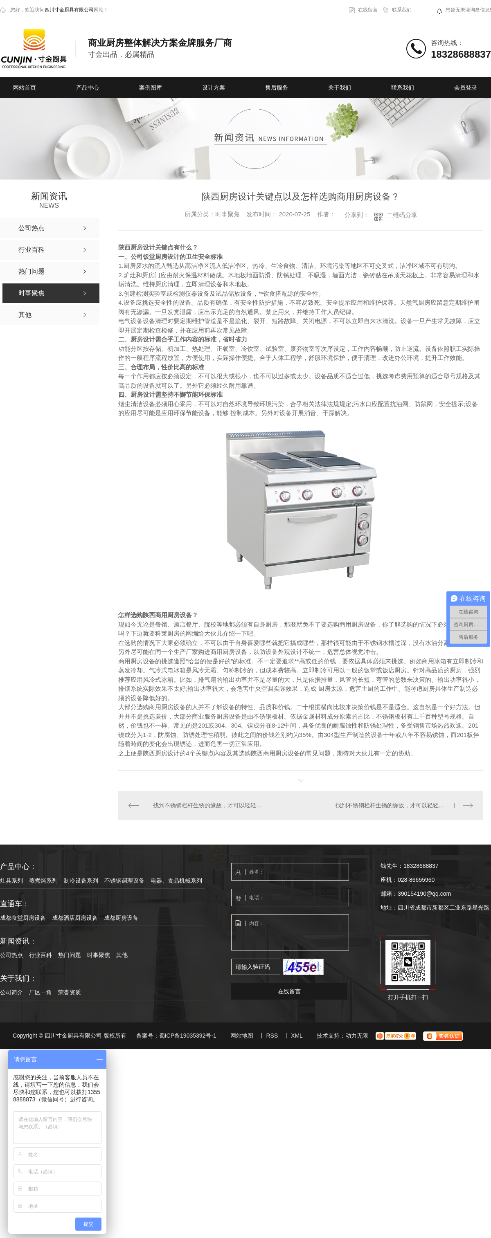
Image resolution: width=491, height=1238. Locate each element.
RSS (272, 1035)
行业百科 (40, 955)
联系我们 (402, 10)
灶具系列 (11, 880)
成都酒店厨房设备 (75, 918)
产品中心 (87, 87)
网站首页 (24, 87)
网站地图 (241, 1035)
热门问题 (69, 955)
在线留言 (368, 10)
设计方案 (213, 87)
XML (297, 1035)
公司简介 (11, 992)
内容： (290, 933)
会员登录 (465, 87)
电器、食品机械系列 (176, 880)
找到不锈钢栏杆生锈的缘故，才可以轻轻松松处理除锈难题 (209, 805)
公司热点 (11, 955)
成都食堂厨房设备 (23, 918)
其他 (122, 955)
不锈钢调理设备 (124, 880)
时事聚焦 (98, 955)
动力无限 (356, 1035)
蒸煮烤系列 (43, 880)
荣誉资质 (69, 992)
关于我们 (339, 87)
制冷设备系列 (81, 880)
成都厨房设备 (121, 918)
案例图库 (150, 87)
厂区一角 (40, 992)
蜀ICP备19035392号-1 (187, 1035)
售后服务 (276, 87)
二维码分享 (402, 214)
